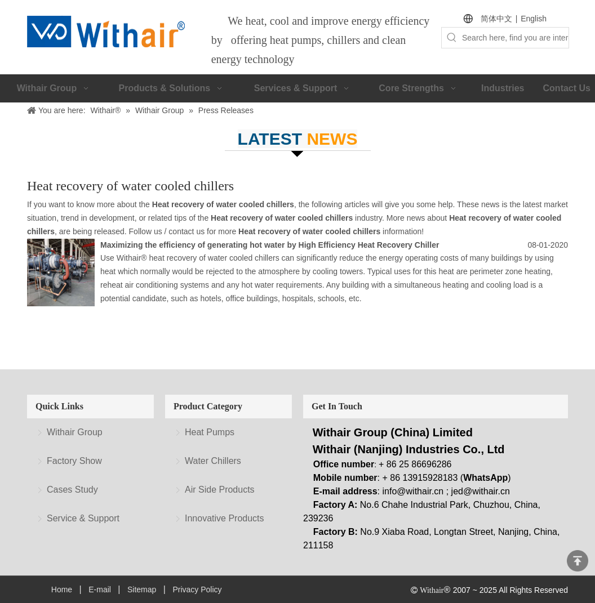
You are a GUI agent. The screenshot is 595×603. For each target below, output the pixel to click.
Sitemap (141, 589)
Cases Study (72, 489)
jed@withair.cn (480, 491)
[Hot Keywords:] (452, 38)
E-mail (99, 589)
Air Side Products (220, 489)
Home (61, 589)
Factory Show (74, 461)
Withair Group (75, 432)
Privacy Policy (196, 589)
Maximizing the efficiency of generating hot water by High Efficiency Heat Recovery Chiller (269, 244)
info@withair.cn (413, 491)
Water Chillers (213, 461)
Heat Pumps (209, 432)
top (577, 560)
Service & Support (83, 518)
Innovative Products (224, 518)
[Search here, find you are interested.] (515, 38)
